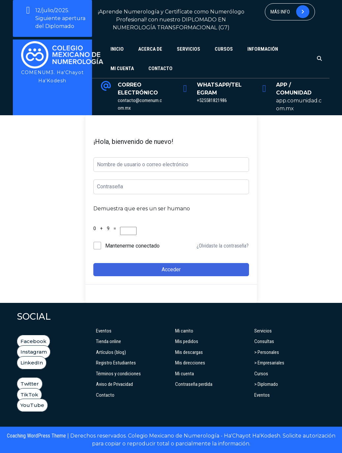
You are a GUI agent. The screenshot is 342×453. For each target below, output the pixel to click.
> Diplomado (266, 384)
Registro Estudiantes (116, 363)
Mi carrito (184, 331)
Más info (289, 11)
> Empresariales (269, 363)
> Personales (266, 352)
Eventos (103, 331)
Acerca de (150, 49)
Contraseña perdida (193, 384)
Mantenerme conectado (132, 246)
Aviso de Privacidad (114, 384)
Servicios (188, 49)
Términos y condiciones (118, 374)
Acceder (171, 269)
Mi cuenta (122, 68)
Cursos (224, 49)
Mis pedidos (186, 341)
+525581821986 (212, 100)
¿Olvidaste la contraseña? (223, 246)
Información (262, 49)
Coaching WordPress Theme (36, 436)
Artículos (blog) (111, 352)
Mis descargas (189, 352)
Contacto (160, 68)
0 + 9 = (106, 228)
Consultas (264, 341)
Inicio (117, 49)
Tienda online (108, 341)
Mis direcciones (190, 363)
